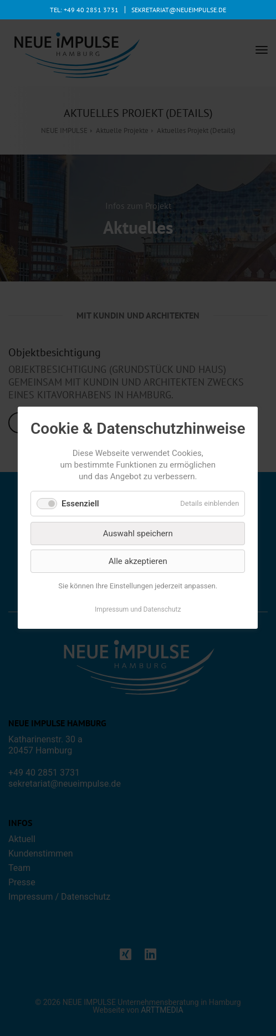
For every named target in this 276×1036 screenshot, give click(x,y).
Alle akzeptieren (138, 561)
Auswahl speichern (138, 533)
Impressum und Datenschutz (138, 610)
